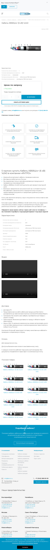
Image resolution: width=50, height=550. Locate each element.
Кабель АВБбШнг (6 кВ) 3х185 (37, 379)
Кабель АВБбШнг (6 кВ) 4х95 (12, 389)
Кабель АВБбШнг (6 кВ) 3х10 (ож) (12, 403)
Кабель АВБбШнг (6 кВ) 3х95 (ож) (37, 368)
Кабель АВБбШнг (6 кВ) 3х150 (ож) (37, 390)
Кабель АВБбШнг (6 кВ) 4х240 (12, 414)
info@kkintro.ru (17, 110)
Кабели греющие (23, 473)
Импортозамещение (7, 458)
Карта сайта (37, 458)
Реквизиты (5, 461)
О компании (6, 450)
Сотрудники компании (8, 454)
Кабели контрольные (24, 456)
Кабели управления (23, 458)
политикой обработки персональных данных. (25, 543)
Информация (38, 450)
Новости (4, 469)
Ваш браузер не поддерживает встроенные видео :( (19, 269)
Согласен (25, 547)
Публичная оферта (7, 467)
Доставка (36, 456)
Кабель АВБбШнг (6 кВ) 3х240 (12, 367)
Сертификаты (5, 456)
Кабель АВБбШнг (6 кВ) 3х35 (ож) (37, 415)
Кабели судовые (22, 471)
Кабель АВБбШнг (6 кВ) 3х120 (12, 379)
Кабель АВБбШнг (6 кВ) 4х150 (37, 402)
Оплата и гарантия (39, 454)
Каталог (20, 450)
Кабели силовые (22, 454)
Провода (20, 465)
